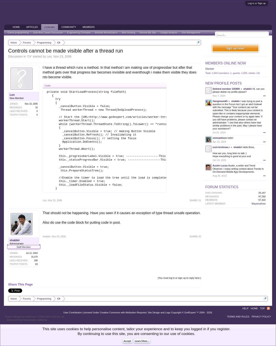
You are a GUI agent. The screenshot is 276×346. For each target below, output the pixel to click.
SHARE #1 (195, 200)
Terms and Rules (238, 316)
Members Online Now (225, 63)
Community (68, 27)
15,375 (34, 257)
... (206, 32)
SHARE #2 (195, 236)
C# (29, 56)
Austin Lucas (220, 165)
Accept (127, 341)
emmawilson (220, 138)
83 (36, 264)
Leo (49, 56)
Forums (49, 27)
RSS (268, 308)
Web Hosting (128, 32)
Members (89, 27)
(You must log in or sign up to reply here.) (179, 278)
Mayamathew (259, 203)
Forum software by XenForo (35, 316)
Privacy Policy (261, 316)
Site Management (191, 32)
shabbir (15, 240)
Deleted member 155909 (226, 89)
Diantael (209, 68)
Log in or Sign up (257, 3)
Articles (32, 27)
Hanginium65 (220, 101)
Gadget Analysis (169, 32)
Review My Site (148, 32)
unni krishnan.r (221, 147)
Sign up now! (235, 48)
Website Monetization (106, 32)
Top (262, 308)
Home (16, 27)
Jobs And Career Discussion (48, 32)
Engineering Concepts (79, 32)
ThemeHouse (55, 320)
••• (264, 95)
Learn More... (142, 341)
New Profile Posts (223, 83)
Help (245, 308)
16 (36, 107)
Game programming (18, 32)
